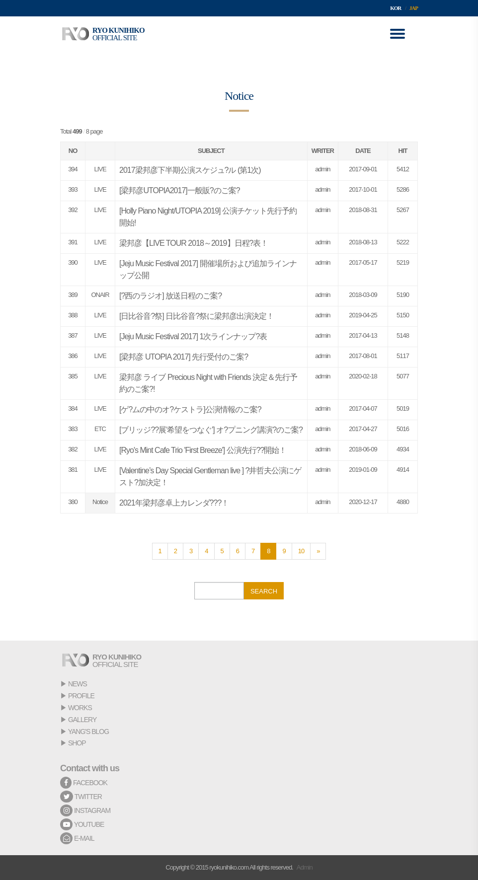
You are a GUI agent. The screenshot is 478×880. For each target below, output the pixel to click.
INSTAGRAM (85, 810)
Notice (100, 502)
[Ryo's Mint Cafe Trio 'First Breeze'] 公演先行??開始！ (202, 450)
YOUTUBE (82, 824)
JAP (413, 8)
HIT (402, 150)
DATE (362, 150)
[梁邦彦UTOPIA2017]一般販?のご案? (179, 190)
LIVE (100, 169)
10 (301, 551)
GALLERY (82, 720)
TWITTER (81, 797)
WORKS (80, 708)
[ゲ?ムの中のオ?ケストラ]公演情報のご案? (190, 409)
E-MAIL (77, 838)
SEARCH (263, 591)
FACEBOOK (83, 783)
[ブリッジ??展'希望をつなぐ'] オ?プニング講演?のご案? (211, 430)
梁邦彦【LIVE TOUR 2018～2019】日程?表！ (193, 243)
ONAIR (100, 294)
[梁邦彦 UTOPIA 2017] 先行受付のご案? (183, 357)
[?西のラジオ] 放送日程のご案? (170, 296)
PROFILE (81, 696)
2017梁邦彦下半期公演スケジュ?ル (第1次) (190, 170)
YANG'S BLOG (88, 731)
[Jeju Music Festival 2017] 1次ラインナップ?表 (193, 336)
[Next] (318, 551)
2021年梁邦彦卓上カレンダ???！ (174, 503)
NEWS (77, 684)
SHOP (77, 743)
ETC (100, 429)
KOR (395, 8)
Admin (305, 867)
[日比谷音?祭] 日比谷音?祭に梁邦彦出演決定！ (196, 316)
